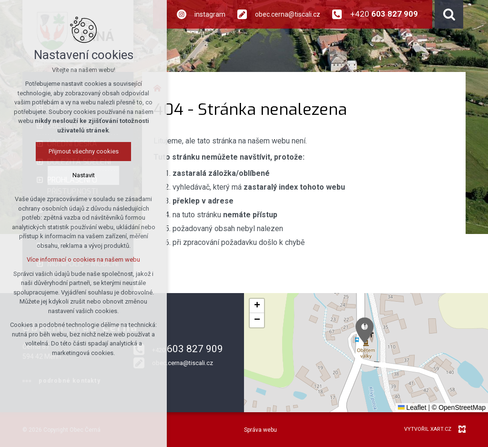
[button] (365, 330)
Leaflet (412, 407)
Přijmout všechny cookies (84, 151)
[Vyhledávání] (449, 14)
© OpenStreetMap (459, 407)
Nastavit (83, 175)
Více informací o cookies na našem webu (83, 259)
